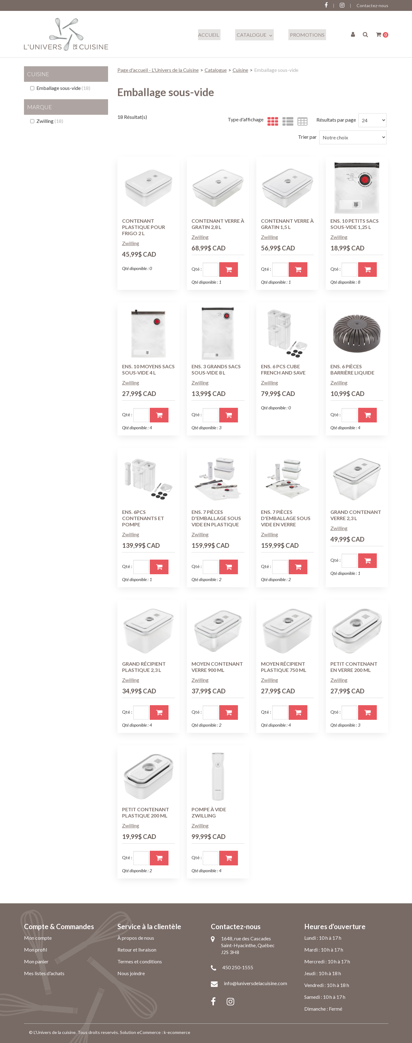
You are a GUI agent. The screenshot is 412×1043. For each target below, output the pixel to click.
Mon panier (36, 961)
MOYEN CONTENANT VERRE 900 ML (217, 667)
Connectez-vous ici (42, 5)
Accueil (208, 35)
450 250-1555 (237, 967)
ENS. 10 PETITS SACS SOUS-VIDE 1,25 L (354, 224)
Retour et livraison (136, 949)
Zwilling (46, 121)
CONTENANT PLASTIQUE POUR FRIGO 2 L (143, 227)
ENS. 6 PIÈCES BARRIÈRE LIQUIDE (352, 369)
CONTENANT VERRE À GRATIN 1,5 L (287, 224)
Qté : (197, 269)
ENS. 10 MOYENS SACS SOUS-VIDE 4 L (148, 369)
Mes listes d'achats (44, 973)
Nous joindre (131, 973)
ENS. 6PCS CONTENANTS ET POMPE (143, 518)
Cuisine (240, 70)
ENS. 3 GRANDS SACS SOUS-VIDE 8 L (216, 369)
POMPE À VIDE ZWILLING (209, 812)
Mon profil (35, 949)
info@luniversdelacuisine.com (255, 983)
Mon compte (38, 938)
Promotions (307, 35)
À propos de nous (135, 938)
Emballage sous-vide (60, 88)
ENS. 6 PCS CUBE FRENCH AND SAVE (283, 369)
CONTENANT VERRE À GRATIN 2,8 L (218, 224)
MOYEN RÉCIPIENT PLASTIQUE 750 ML (283, 667)
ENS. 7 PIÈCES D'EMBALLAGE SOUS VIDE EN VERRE (285, 518)
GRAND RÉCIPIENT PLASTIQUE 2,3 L (144, 667)
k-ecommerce (177, 1032)
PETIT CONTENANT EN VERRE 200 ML (353, 667)
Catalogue (254, 35)
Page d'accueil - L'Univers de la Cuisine (158, 70)
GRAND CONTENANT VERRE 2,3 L (355, 515)
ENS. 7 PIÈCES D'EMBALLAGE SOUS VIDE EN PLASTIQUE (216, 518)
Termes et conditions (139, 961)
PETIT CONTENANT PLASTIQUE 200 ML (145, 812)
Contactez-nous (372, 5)
